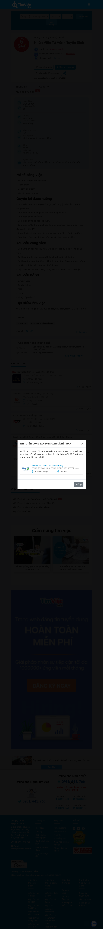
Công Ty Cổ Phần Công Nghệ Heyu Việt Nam (55, 468)
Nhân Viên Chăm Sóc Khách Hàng (47, 465)
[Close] (82, 443)
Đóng (79, 484)
